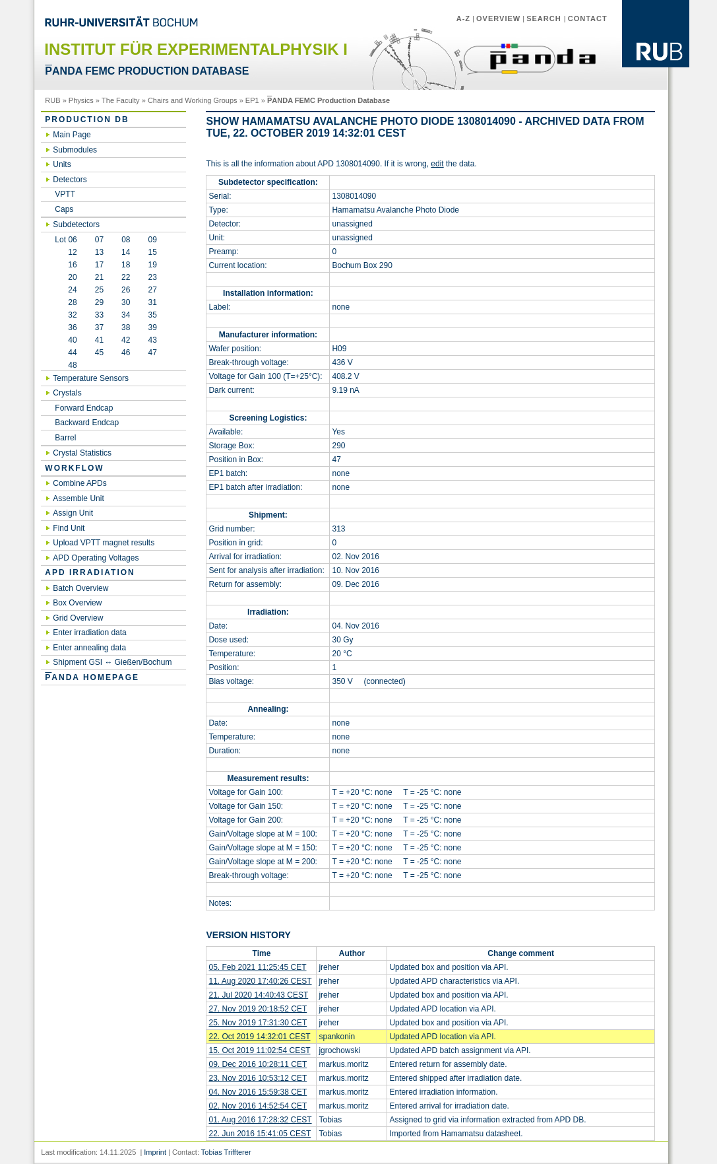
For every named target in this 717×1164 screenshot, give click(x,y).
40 (66, 340)
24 (66, 289)
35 (152, 315)
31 (152, 302)
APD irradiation (90, 572)
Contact (588, 18)
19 (152, 264)
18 (125, 264)
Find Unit (68, 528)
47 (152, 352)
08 (125, 239)
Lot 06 (66, 239)
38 (125, 327)
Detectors (69, 179)
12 (66, 252)
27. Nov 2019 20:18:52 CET (257, 1008)
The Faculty (121, 100)
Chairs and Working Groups (192, 100)
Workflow (74, 468)
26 (125, 289)
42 (125, 340)
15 (152, 252)
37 (99, 327)
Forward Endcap (84, 408)
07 (99, 239)
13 (99, 252)
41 (99, 340)
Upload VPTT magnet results (103, 542)
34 (125, 315)
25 (99, 289)
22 (125, 277)
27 (152, 289)
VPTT (65, 194)
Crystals (67, 392)
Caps (64, 209)
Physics (81, 100)
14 (125, 252)
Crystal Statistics (82, 453)
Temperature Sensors (91, 378)
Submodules (75, 149)
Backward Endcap (87, 422)
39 (152, 327)
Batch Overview (80, 588)
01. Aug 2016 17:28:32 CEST (259, 1119)
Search (545, 18)
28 (66, 302)
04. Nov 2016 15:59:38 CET (257, 1092)
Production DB (87, 119)
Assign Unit (73, 513)
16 (66, 264)
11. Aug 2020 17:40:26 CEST (259, 981)
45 (99, 352)
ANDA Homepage (92, 677)
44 (66, 352)
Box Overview (77, 602)
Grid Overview (78, 618)
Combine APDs (79, 483)
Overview (498, 18)
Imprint (155, 1152)
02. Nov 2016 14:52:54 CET (257, 1106)
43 (152, 340)
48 (66, 365)
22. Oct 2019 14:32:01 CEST (259, 1036)
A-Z (463, 18)
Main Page (71, 134)
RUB (52, 100)
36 (66, 327)
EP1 (252, 100)
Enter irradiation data (89, 632)
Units (62, 164)
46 (125, 352)
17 (99, 264)
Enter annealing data (89, 647)
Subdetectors (76, 224)
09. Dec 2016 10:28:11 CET (257, 1064)
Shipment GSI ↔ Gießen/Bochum (112, 662)
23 (152, 277)
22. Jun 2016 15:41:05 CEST (259, 1133)
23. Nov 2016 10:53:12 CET (257, 1078)
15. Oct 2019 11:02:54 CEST (259, 1050)
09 (152, 239)
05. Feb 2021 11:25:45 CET (257, 967)
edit (437, 163)
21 (99, 277)
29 (99, 302)
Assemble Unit (78, 498)
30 (125, 302)
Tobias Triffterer (226, 1152)
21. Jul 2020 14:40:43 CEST (258, 995)
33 (99, 315)
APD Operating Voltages (96, 558)
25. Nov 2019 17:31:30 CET (257, 1022)
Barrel (65, 437)
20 (66, 277)
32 (66, 315)
